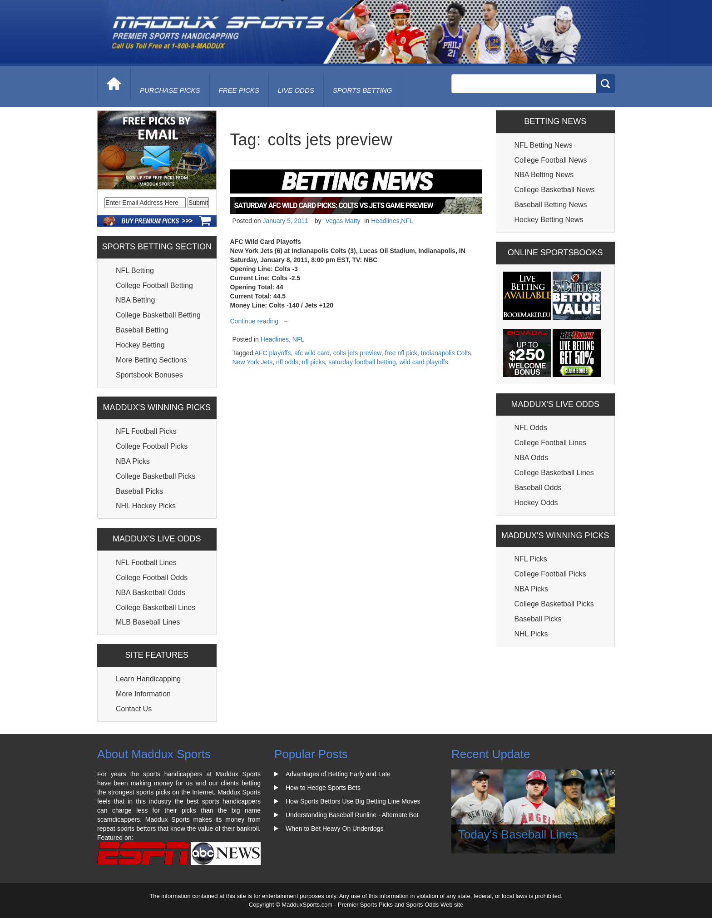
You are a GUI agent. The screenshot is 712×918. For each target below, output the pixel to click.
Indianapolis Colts (446, 353)
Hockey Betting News (548, 219)
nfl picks (313, 362)
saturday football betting (362, 362)
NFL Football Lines (146, 562)
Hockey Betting (140, 345)
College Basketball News (554, 190)
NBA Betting (135, 300)
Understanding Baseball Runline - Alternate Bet (352, 815)
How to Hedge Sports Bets (323, 787)
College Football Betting (154, 285)
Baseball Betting (142, 330)
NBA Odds (531, 457)
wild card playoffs (424, 362)
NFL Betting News (543, 145)
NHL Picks (531, 634)
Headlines (385, 220)
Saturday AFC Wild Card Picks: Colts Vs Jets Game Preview (333, 205)
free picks (239, 90)
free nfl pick (401, 353)
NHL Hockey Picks (146, 506)
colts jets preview (357, 353)
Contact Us (134, 709)
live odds (296, 90)
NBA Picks (133, 461)
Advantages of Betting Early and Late (338, 774)
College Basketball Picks (155, 476)
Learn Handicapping (148, 679)
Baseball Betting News (550, 204)
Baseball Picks (139, 491)
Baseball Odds (538, 487)
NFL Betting (135, 270)
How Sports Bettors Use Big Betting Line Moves (353, 801)
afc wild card (312, 353)
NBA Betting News (544, 175)
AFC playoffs (273, 353)
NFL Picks (530, 559)
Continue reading (261, 321)
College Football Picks (152, 446)
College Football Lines (550, 443)
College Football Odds (152, 577)
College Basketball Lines (155, 607)
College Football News (550, 160)
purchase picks (170, 90)
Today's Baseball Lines (518, 834)
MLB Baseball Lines (148, 622)
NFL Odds (530, 428)
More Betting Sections (151, 360)
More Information (143, 694)
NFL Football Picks (146, 431)
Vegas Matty (342, 220)
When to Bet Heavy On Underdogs (335, 828)
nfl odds (287, 362)
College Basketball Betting (158, 315)
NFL (407, 220)
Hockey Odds (536, 502)
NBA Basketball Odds (150, 592)
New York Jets (252, 362)
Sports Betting (362, 90)
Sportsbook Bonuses (149, 375)
